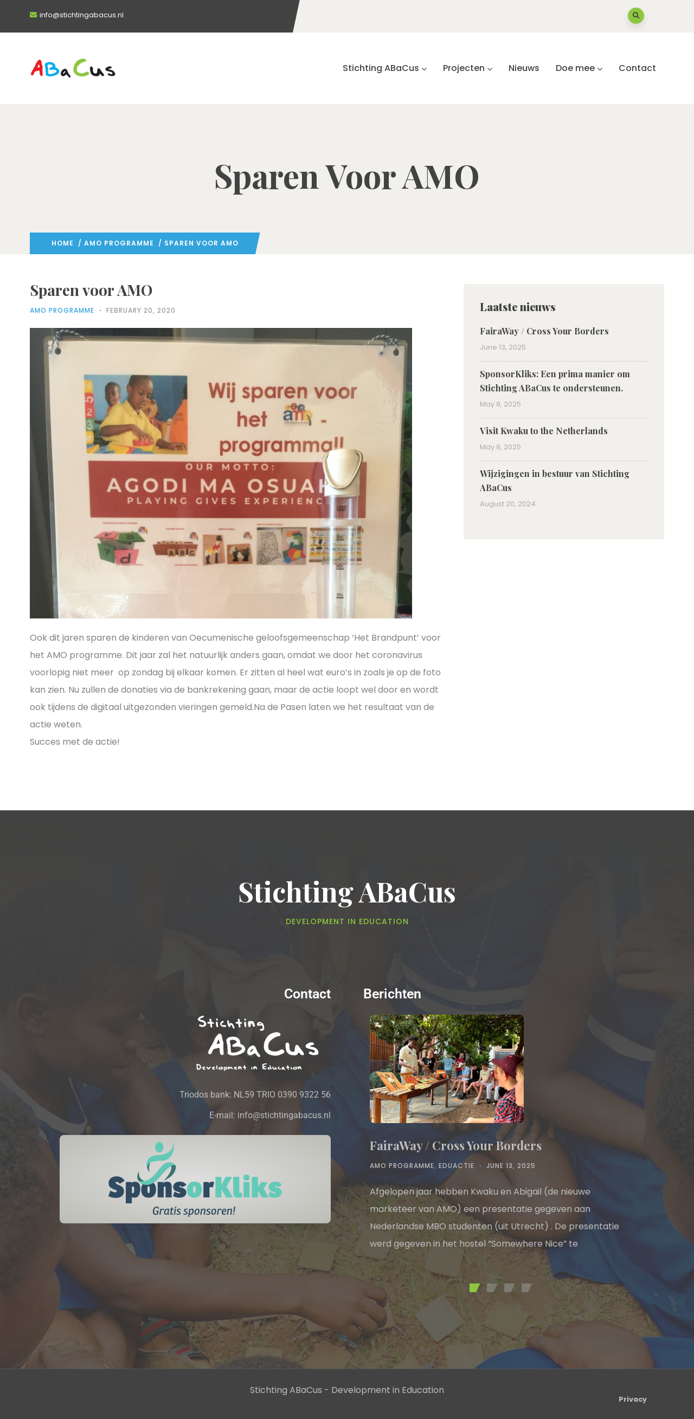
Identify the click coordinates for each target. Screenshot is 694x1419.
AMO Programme (119, 243)
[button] (473, 1287)
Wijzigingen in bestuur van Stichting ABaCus (554, 480)
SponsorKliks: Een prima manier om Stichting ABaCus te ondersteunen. (555, 381)
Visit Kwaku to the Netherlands (544, 430)
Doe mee (579, 68)
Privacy (633, 1399)
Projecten (467, 68)
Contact (637, 68)
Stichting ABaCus (385, 68)
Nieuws (524, 68)
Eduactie (456, 1165)
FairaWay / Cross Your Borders (544, 331)
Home (63, 243)
